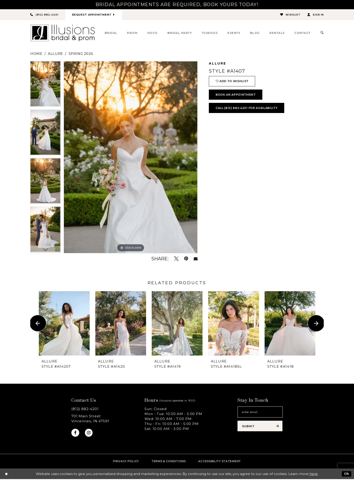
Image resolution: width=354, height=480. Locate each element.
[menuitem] (111, 33)
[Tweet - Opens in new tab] (176, 258)
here (314, 475)
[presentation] (64, 323)
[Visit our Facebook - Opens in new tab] (75, 433)
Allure (55, 54)
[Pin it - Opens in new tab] (186, 258)
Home (36, 54)
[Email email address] (260, 412)
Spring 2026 (81, 54)
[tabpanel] (45, 85)
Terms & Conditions (168, 462)
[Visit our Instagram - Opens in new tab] (89, 433)
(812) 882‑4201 (85, 409)
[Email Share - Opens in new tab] (196, 259)
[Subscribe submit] (260, 427)
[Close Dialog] (7, 475)
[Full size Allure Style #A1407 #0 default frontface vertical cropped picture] (130, 157)
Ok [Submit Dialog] (346, 474)
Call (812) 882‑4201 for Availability (249, 110)
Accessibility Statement (219, 462)
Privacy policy (126, 462)
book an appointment (237, 96)
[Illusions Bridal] (62, 33)
